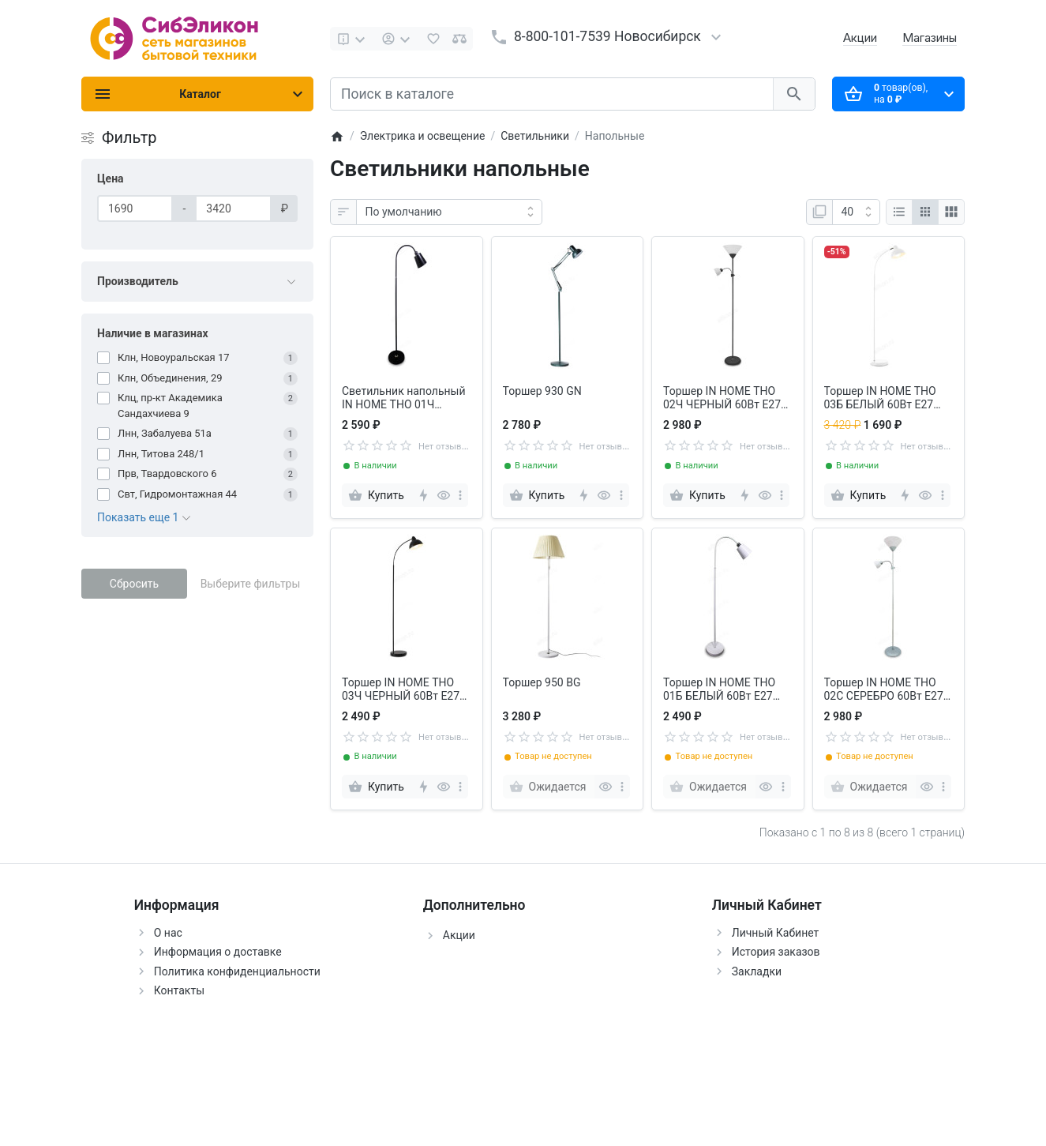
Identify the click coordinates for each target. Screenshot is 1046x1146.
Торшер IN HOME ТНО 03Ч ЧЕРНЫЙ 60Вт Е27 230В (400, 689)
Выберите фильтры (251, 583)
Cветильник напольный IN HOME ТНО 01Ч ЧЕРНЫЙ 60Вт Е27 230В (404, 398)
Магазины (929, 37)
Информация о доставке (218, 951)
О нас (168, 932)
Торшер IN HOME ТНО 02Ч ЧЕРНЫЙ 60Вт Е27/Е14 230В (724, 398)
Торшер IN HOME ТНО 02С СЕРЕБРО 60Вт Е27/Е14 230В (886, 689)
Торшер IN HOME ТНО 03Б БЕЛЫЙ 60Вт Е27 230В (880, 398)
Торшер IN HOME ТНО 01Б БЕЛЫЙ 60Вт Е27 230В (719, 689)
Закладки (757, 971)
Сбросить (134, 583)
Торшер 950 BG (542, 682)
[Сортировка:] (449, 212)
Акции (860, 37)
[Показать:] (856, 212)
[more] (460, 495)
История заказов (776, 951)
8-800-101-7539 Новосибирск (607, 36)
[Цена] (135, 208)
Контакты (179, 990)
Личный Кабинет (775, 932)
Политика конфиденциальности (237, 971)
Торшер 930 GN (542, 391)
